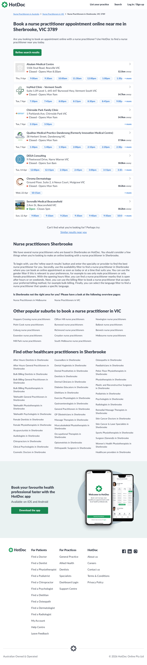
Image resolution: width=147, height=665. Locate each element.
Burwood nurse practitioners (69, 325)
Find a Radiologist (41, 614)
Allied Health (66, 563)
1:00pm (106, 78)
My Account (38, 621)
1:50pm (62, 147)
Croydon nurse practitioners (68, 336)
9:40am (93, 216)
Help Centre (38, 627)
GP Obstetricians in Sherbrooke (70, 414)
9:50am (107, 216)
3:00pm (93, 170)
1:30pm (120, 78)
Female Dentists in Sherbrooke (28, 420)
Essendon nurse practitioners (27, 336)
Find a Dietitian (40, 595)
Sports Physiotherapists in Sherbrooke (114, 433)
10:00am (62, 78)
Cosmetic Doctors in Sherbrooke (29, 452)
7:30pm (34, 101)
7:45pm (48, 101)
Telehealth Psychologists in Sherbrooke (32, 414)
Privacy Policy (95, 582)
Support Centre (68, 589)
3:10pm (34, 124)
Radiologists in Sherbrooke (109, 405)
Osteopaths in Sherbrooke (109, 360)
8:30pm (91, 101)
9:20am (64, 216)
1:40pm (48, 147)
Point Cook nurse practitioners (28, 325)
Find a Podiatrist (40, 576)
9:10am (49, 216)
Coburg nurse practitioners (26, 330)
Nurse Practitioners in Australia (26, 14)
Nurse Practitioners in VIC (53, 14)
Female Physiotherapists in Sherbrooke (32, 425)
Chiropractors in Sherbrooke (27, 441)
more (128, 78)
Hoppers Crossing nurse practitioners (31, 319)
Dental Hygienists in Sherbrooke (70, 366)
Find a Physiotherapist (43, 569)
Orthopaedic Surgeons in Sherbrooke (73, 448)
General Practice (68, 557)
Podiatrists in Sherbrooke (108, 394)
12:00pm (91, 78)
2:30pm (120, 147)
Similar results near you (73, 232)
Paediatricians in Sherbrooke (110, 366)
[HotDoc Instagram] (135, 551)
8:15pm (77, 101)
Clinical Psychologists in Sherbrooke (30, 447)
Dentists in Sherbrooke (66, 376)
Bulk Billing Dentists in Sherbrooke (30, 374)
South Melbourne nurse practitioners (73, 341)
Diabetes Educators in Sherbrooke (71, 387)
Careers (92, 563)
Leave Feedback (40, 633)
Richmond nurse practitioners (69, 330)
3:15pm (107, 170)
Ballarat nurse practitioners (109, 325)
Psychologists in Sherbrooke (109, 399)
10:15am (36, 193)
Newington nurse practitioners (111, 319)
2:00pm (77, 147)
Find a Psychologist (42, 589)
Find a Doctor (39, 557)
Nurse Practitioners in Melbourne (29, 300)
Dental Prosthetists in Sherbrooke (71, 371)
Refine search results (27, 52)
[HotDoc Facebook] (124, 551)
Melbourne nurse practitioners (111, 336)
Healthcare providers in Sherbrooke (113, 452)
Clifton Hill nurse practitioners (69, 319)
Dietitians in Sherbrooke (67, 393)
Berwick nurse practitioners (109, 330)
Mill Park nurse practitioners (27, 341)
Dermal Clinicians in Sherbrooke (70, 382)
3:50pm (48, 124)
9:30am (48, 78)
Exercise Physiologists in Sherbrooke (72, 398)
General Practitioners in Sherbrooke (72, 409)
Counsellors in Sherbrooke (67, 360)
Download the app (29, 510)
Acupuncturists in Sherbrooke (28, 430)
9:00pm (120, 101)
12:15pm (49, 170)
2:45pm (78, 170)
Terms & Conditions (98, 576)
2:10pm (91, 147)
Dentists (64, 569)
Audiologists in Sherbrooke (26, 436)
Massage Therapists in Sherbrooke (71, 420)
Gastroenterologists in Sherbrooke (71, 404)
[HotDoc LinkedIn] (130, 551)
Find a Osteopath (41, 601)
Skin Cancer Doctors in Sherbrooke (113, 419)
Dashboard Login (68, 582)
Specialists (65, 576)
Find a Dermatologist (43, 608)
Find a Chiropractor (42, 582)
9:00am (34, 78)
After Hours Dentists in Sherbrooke (30, 360)
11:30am (77, 78)
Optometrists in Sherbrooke (68, 443)
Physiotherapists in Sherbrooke (111, 380)
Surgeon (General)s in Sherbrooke (112, 438)
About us (93, 557)
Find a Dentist (39, 563)
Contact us (94, 569)
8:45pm (106, 101)
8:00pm (62, 101)
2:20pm (106, 147)
